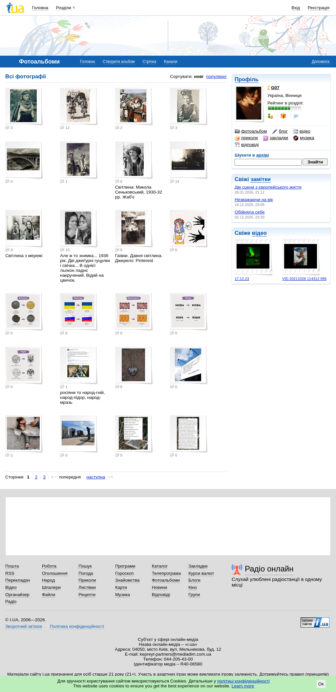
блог (279, 131)
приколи (246, 137)
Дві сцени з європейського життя (268, 187)
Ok (321, 684)
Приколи (87, 580)
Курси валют (201, 573)
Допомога (320, 61)
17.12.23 (242, 279)
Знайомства (127, 580)
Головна (40, 7)
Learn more (243, 685)
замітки (260, 179)
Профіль (247, 79)
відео (301, 131)
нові (198, 76)
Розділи (63, 7)
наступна (95, 477)
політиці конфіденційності (243, 681)
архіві (262, 155)
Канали (171, 61)
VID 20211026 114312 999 (304, 279)
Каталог (160, 566)
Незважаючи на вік (254, 199)
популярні (216, 76)
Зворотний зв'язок (23, 626)
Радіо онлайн (269, 568)
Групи (194, 594)
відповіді (247, 144)
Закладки (197, 566)
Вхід (296, 7)
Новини (159, 587)
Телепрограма (166, 573)
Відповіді (161, 594)
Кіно (192, 587)
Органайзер (17, 594)
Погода (85, 573)
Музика (122, 594)
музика (303, 137)
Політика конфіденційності (77, 626)
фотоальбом (251, 131)
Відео (11, 587)
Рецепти (86, 594)
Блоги (194, 580)
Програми (125, 566)
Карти (121, 587)
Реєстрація (318, 7)
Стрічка (149, 61)
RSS (9, 573)
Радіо (10, 601)
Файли (48, 594)
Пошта (12, 566)
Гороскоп (124, 573)
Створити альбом (119, 61)
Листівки (87, 587)
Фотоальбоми (166, 580)
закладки (275, 137)
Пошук (85, 566)
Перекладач (17, 580)
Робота (49, 566)
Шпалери (51, 587)
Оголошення (55, 573)
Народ (48, 580)
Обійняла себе (249, 212)
